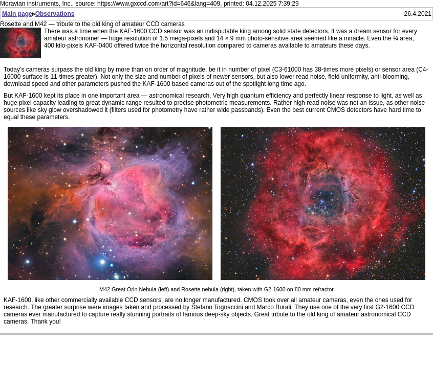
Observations (55, 13)
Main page (17, 13)
